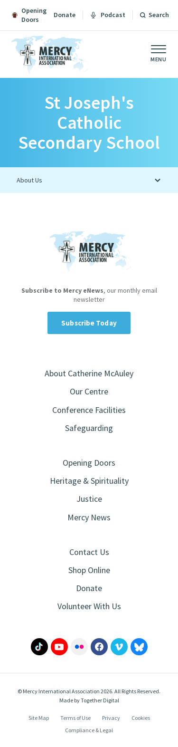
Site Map (38, 717)
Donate (64, 14)
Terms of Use (75, 717)
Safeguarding (89, 427)
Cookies (140, 717)
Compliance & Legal (89, 730)
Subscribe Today (89, 322)
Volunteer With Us (89, 606)
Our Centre (89, 391)
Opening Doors (89, 462)
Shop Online (89, 570)
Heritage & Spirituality (89, 480)
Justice (89, 498)
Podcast (107, 14)
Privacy (111, 717)
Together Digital (100, 700)
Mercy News (89, 517)
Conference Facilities (89, 409)
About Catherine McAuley (89, 373)
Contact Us (89, 551)
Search (159, 14)
